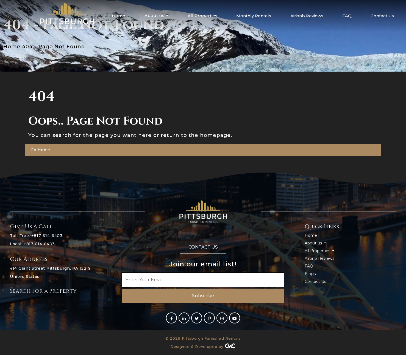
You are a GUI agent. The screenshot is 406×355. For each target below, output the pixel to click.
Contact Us (382, 15)
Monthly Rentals (253, 15)
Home (118, 15)
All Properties (202, 15)
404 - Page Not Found (53, 47)
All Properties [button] (318, 250)
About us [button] (154, 15)
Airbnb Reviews (306, 15)
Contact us (203, 247)
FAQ (347, 15)
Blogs (310, 273)
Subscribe (203, 295)
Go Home (40, 149)
